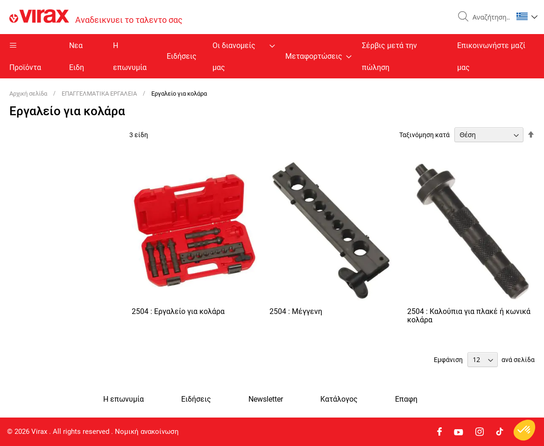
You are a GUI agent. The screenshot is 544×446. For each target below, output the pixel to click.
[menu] (272, 56)
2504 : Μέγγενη (295, 311)
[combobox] (488, 17)
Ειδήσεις (182, 56)
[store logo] (96, 17)
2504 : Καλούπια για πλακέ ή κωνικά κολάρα (468, 315)
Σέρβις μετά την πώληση (389, 56)
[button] (526, 16)
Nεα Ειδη (76, 56)
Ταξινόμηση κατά (424, 135)
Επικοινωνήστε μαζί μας (491, 56)
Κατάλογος (339, 399)
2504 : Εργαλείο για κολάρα (178, 311)
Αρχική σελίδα (29, 93)
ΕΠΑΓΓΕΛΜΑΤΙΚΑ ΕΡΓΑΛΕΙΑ (100, 93)
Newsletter (265, 399)
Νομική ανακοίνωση (147, 431)
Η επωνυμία (130, 56)
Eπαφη (406, 399)
